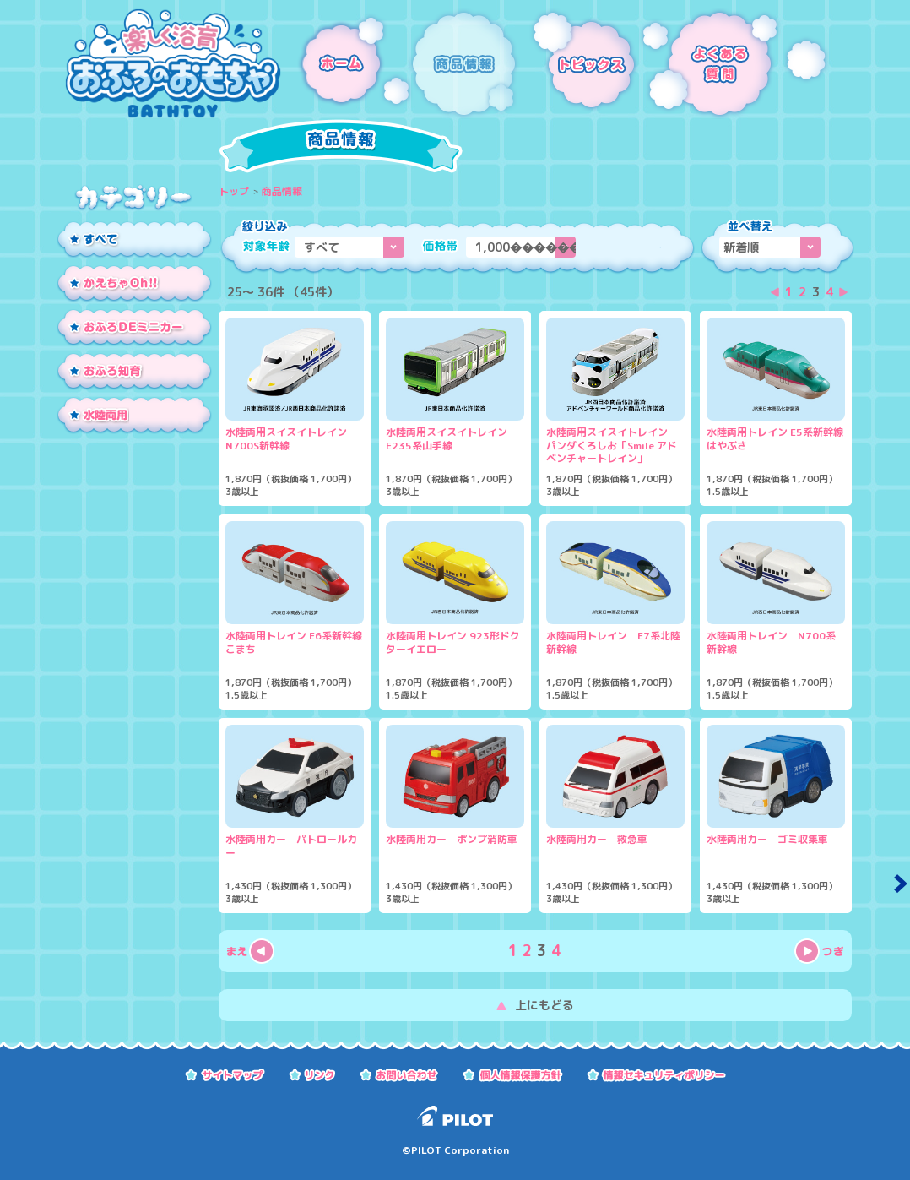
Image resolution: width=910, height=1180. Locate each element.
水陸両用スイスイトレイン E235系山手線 (451, 439)
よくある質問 (735, 63)
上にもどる (544, 1005)
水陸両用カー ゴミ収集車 (767, 839)
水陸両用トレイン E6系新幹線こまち (293, 642)
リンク (312, 1074)
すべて (134, 240)
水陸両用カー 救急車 (596, 839)
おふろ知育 (134, 372)
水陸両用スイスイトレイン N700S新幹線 (291, 439)
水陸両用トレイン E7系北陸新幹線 (613, 642)
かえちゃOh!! (134, 284)
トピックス (579, 63)
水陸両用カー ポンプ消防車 (451, 839)
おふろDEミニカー (134, 328)
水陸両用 (134, 416)
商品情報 (465, 63)
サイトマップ (224, 1074)
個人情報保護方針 (513, 1074)
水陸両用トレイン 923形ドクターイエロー (453, 642)
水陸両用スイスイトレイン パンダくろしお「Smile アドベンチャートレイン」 (612, 445)
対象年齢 (266, 245)
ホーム (345, 63)
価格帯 (440, 245)
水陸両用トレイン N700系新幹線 (771, 642)
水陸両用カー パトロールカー (291, 846)
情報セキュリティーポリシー (656, 1074)
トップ (234, 191)
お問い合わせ (399, 1074)
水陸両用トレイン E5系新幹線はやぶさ (775, 439)
